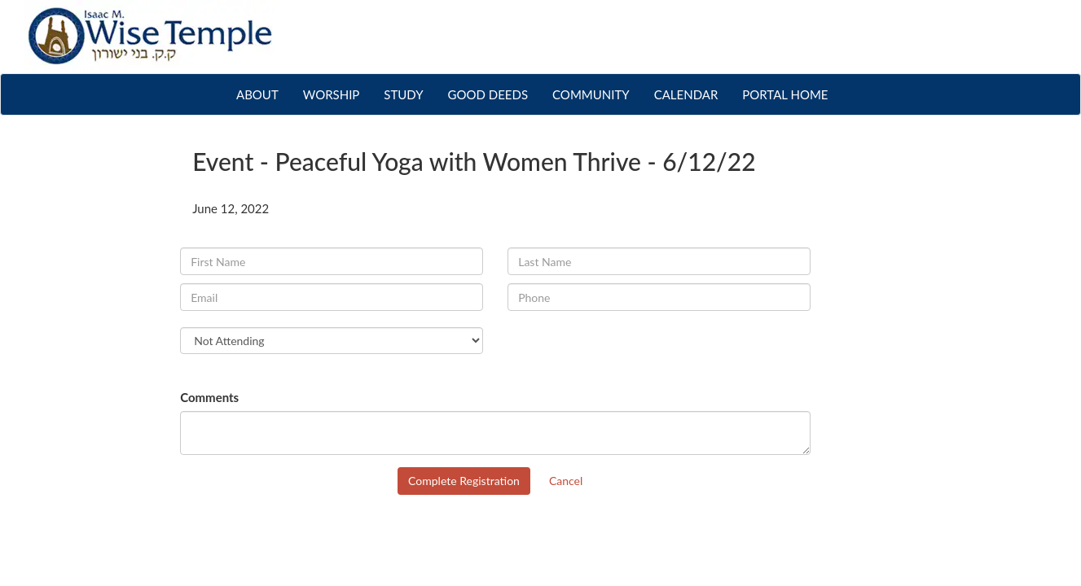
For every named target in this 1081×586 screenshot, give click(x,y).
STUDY (403, 94)
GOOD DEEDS (488, 94)
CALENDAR (686, 94)
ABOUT (263, 93)
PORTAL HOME (785, 94)
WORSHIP (331, 94)
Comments (209, 397)
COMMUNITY (591, 94)
